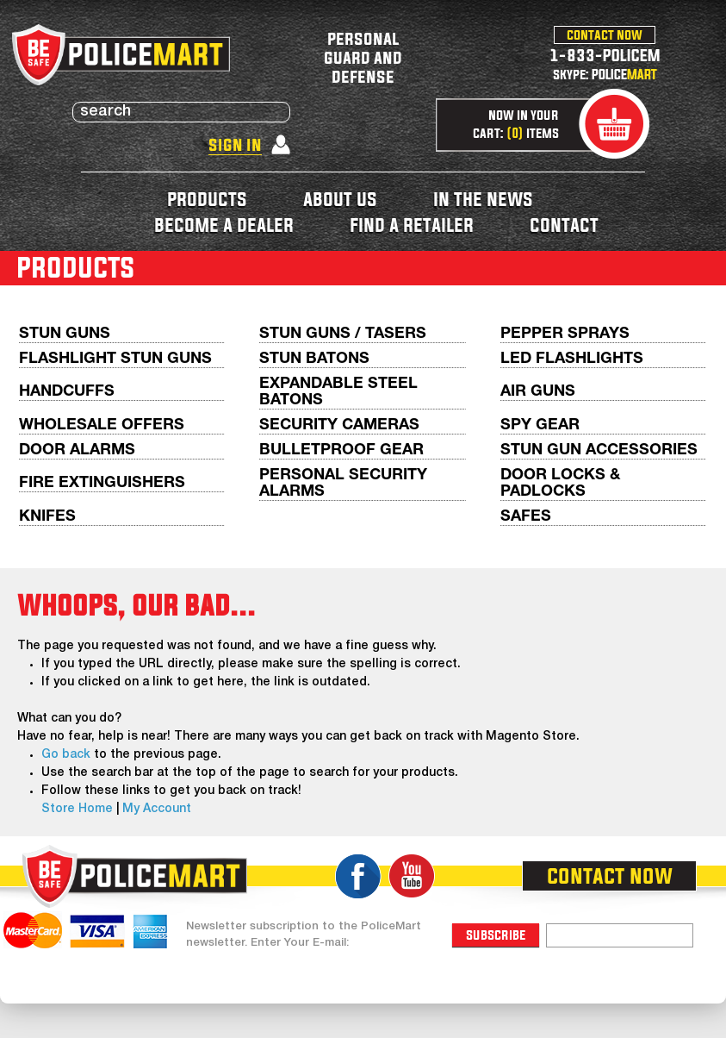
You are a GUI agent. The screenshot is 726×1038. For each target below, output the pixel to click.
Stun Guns (64, 334)
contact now (604, 34)
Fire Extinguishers (102, 483)
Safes (525, 517)
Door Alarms (77, 450)
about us (340, 198)
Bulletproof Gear (341, 450)
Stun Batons (314, 359)
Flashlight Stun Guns (115, 359)
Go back (65, 754)
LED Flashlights (571, 359)
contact (564, 224)
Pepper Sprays (565, 334)
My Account (156, 809)
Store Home (77, 809)
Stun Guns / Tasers (342, 334)
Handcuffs (67, 392)
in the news (483, 198)
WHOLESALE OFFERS (101, 425)
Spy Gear (540, 425)
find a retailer (412, 224)
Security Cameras (339, 425)
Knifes (47, 517)
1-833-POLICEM (605, 55)
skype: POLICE (605, 74)
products (207, 198)
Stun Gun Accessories (599, 450)
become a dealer (224, 224)
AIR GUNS (537, 392)
